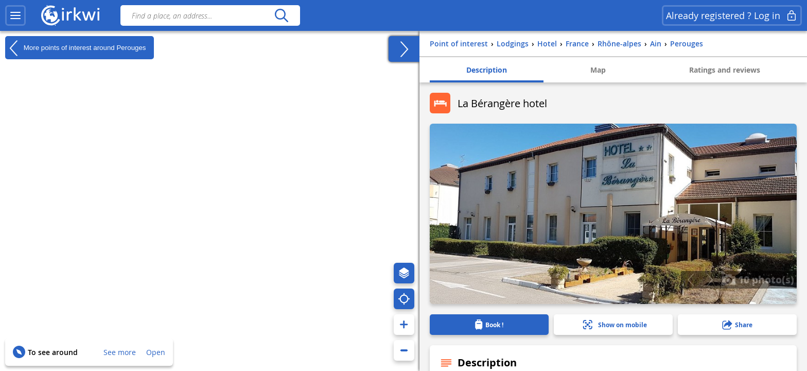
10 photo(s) (758, 279)
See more (119, 352)
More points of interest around (75, 48)
